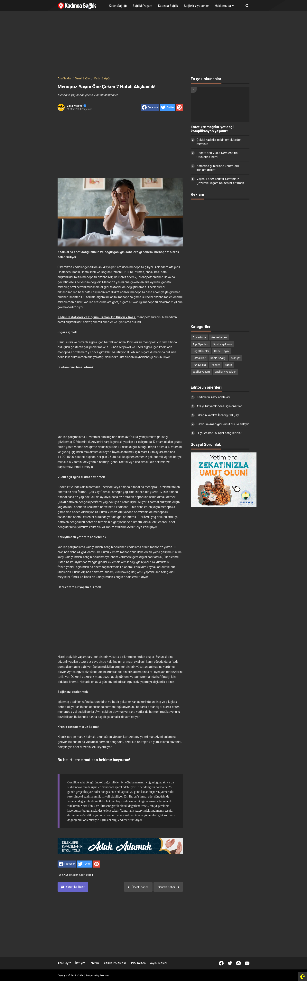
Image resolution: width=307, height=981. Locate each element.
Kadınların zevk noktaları (213, 397)
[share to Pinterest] (179, 107)
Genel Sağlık (71, 874)
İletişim (80, 963)
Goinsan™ (105, 975)
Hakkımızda (138, 963)
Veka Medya (76, 105)
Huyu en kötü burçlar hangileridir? (219, 433)
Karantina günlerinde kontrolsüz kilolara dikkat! (218, 168)
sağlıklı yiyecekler (225, 371)
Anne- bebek (219, 337)
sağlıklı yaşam (201, 371)
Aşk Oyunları (200, 344)
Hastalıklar (199, 358)
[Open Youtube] (247, 963)
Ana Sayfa (64, 963)
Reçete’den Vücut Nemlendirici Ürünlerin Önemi (217, 155)
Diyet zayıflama (222, 344)
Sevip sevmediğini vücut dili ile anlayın (223, 424)
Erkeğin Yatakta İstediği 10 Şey (218, 415)
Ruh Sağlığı (199, 364)
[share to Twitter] (167, 107)
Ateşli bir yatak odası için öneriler (219, 406)
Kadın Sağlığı (118, 6)
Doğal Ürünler (201, 351)
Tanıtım (94, 963)
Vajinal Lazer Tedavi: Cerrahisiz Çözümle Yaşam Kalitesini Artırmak (220, 181)
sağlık (228, 364)
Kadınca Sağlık (168, 6)
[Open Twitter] (230, 963)
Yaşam (215, 364)
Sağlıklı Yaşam (142, 6)
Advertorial (199, 337)
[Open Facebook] (221, 963)
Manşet (235, 358)
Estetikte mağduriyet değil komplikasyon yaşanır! (212, 129)
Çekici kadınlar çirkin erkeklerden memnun (219, 142)
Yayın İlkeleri (158, 963)
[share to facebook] (150, 107)
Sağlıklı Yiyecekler (196, 6)
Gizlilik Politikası (114, 963)
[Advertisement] (153, 44)
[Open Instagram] (238, 963)
